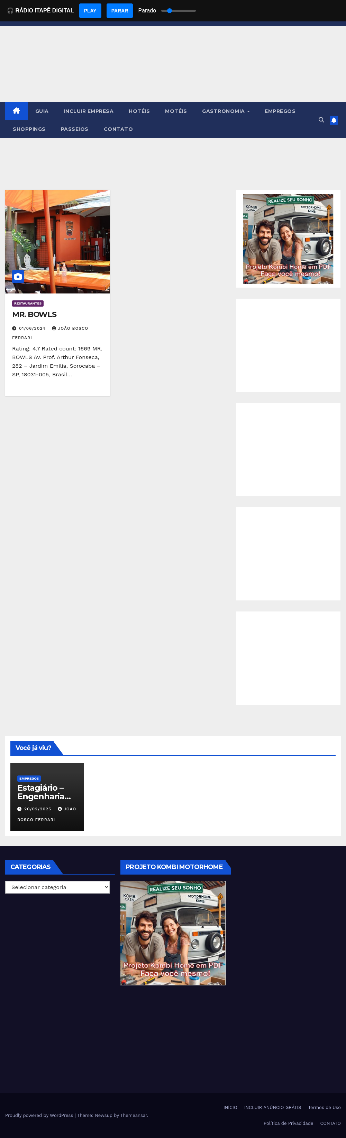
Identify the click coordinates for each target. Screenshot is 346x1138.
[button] (321, 120)
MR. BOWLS (34, 314)
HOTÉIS (139, 111)
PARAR (119, 10)
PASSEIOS (75, 129)
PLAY (90, 10)
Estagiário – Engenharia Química (40, 796)
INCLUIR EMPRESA (89, 111)
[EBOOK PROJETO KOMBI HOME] (288, 238)
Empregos (29, 778)
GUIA (42, 111)
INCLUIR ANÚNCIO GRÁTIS (272, 1107)
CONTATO (118, 129)
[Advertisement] (288, 345)
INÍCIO (230, 1107)
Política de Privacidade (288, 1123)
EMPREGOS (280, 111)
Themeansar (133, 1115)
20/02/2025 (38, 809)
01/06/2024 (33, 328)
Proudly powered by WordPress (40, 1115)
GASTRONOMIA (224, 111)
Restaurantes (28, 303)
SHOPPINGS (29, 129)
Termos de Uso (324, 1107)
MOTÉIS (176, 111)
